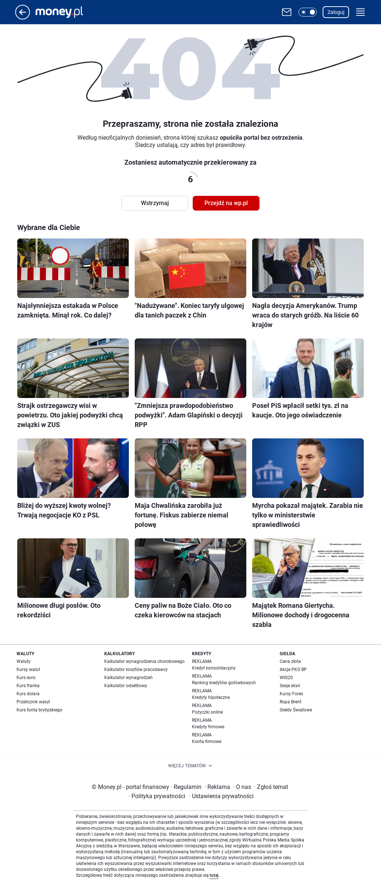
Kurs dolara (28, 693)
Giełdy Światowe (296, 710)
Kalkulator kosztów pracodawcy (136, 669)
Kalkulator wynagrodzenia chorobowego (144, 661)
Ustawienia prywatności (221, 796)
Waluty (23, 661)
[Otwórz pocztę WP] (287, 12)
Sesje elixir (290, 685)
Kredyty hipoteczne (211, 697)
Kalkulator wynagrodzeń (128, 677)
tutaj (214, 875)
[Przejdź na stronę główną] (22, 17)
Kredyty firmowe (208, 726)
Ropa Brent (290, 701)
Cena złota (290, 661)
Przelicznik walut (33, 701)
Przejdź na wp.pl (226, 203)
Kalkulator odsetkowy (125, 685)
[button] (307, 12)
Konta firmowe (206, 741)
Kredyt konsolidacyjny (214, 668)
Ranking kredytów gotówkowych (224, 682)
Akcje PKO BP (293, 669)
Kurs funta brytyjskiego (39, 710)
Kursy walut (28, 669)
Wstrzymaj (155, 203)
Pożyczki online (207, 712)
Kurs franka (28, 685)
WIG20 (286, 677)
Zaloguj (335, 12)
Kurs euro (26, 677)
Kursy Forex (291, 693)
